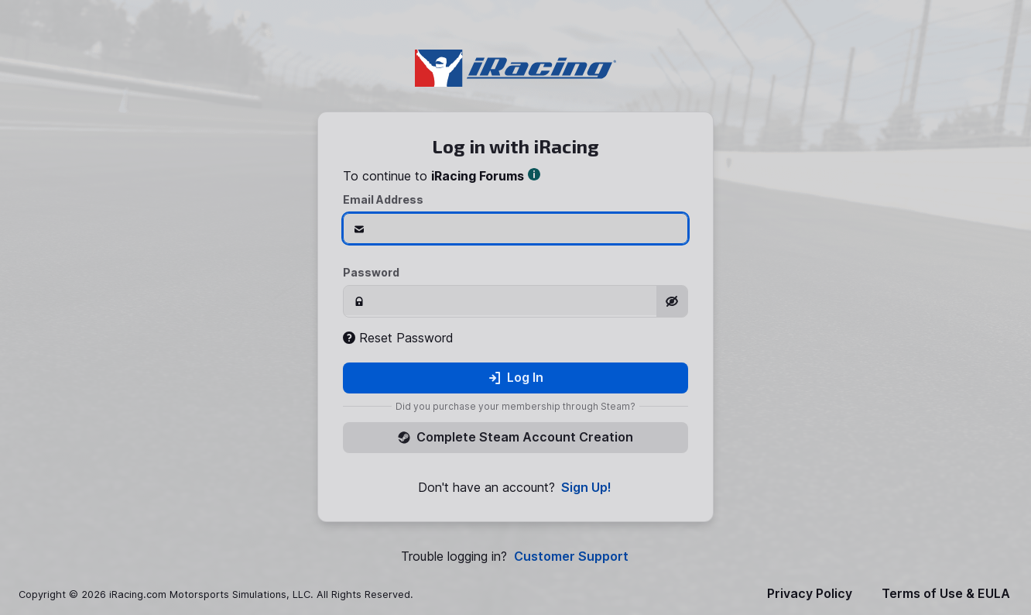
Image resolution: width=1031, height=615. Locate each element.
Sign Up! (586, 487)
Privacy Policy (809, 593)
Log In (515, 377)
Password (371, 272)
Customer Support (571, 556)
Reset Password (398, 337)
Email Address (383, 199)
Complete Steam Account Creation (515, 437)
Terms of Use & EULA (946, 593)
